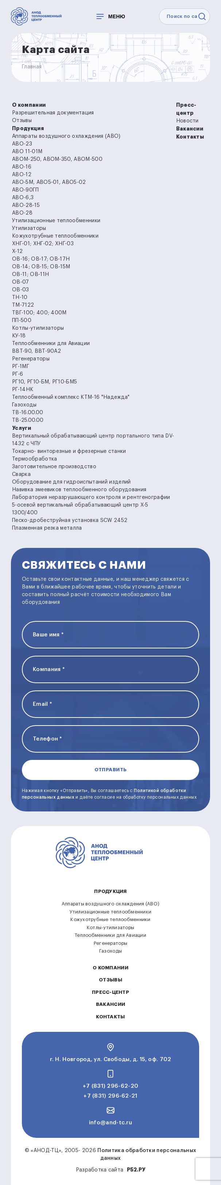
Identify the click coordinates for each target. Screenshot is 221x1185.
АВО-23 (22, 144)
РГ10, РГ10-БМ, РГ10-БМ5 (44, 382)
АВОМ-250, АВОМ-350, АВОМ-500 (57, 159)
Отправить (110, 769)
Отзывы (22, 120)
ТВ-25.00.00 (28, 420)
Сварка (21, 474)
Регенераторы (31, 358)
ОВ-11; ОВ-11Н (30, 274)
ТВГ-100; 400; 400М (39, 312)
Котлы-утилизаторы (38, 328)
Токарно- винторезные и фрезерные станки (69, 451)
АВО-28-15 (26, 205)
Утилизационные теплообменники (56, 220)
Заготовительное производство (54, 466)
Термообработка (34, 459)
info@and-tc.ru (110, 1122)
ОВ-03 (20, 289)
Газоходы (24, 405)
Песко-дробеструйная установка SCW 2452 (69, 520)
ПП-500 (21, 320)
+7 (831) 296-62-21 (110, 1096)
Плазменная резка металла (47, 528)
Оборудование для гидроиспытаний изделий (71, 482)
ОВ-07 (20, 282)
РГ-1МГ (20, 366)
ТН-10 (20, 297)
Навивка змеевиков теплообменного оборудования (79, 489)
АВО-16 (21, 167)
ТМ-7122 (23, 305)
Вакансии (189, 128)
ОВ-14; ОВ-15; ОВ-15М (41, 266)
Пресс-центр (110, 992)
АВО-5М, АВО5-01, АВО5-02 (49, 182)
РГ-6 (17, 374)
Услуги (21, 428)
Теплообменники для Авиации (51, 343)
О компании (29, 104)
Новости (187, 121)
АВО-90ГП (25, 190)
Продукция (28, 128)
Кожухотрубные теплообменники (55, 236)
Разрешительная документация (53, 113)
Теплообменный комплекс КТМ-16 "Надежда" (70, 397)
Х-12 (17, 251)
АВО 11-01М (27, 151)
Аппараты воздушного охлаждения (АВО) (66, 136)
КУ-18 (19, 335)
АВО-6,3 (23, 197)
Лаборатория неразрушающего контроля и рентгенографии (91, 497)
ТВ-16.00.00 (27, 412)
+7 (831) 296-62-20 (110, 1086)
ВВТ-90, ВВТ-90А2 (36, 351)
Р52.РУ (136, 1169)
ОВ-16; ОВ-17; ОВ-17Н (41, 259)
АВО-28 (22, 213)
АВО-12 (21, 174)
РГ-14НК (22, 389)
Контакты (190, 136)
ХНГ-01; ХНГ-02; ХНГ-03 (43, 243)
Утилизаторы (29, 228)
